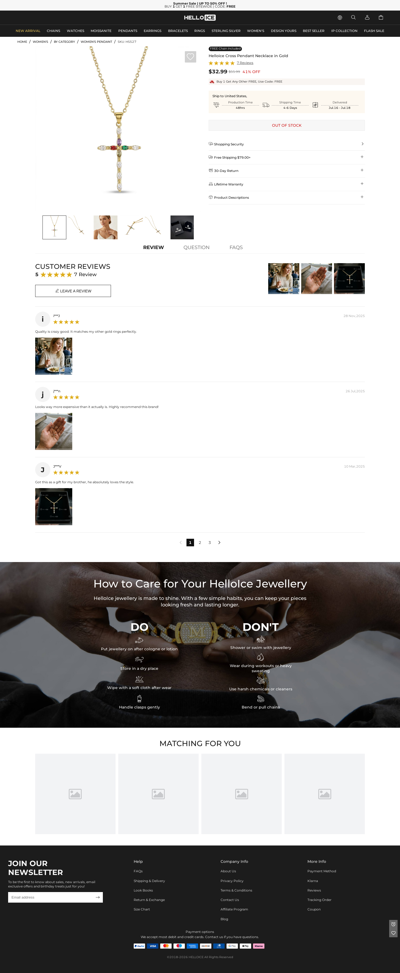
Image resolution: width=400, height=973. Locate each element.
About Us (228, 871)
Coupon (314, 909)
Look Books (143, 890)
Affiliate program (234, 909)
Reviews (314, 890)
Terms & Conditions (236, 890)
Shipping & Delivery (149, 881)
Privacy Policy (232, 881)
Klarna (312, 881)
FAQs (138, 871)
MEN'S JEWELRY (34, 17)
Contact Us (230, 900)
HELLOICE (196, 957)
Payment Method (321, 871)
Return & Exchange (149, 900)
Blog (224, 919)
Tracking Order (319, 900)
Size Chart (142, 909)
